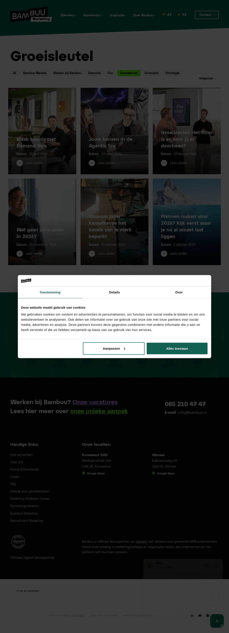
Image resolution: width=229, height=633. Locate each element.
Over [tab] (179, 292)
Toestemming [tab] (50, 292)
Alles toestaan (177, 348)
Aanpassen (114, 348)
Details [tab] (114, 292)
